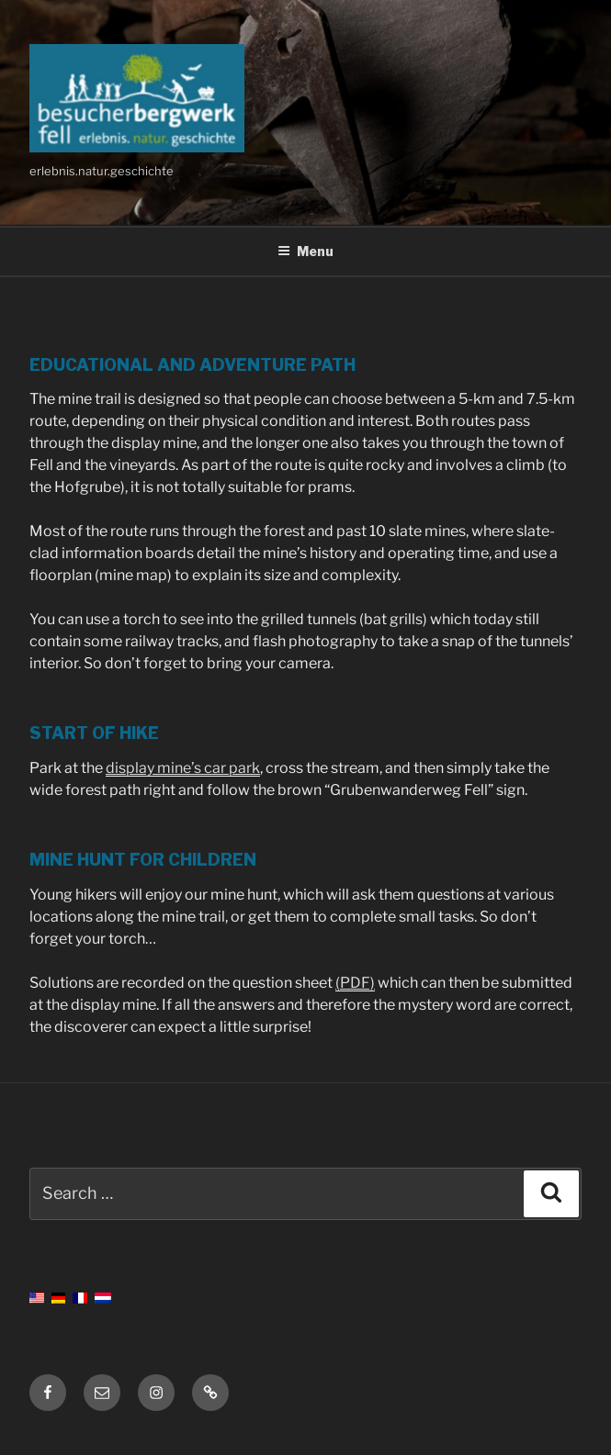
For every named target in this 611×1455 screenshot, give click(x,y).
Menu (305, 251)
